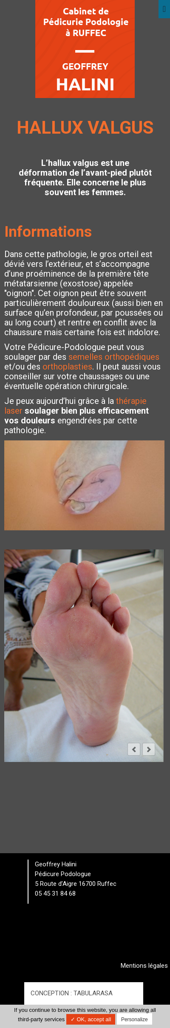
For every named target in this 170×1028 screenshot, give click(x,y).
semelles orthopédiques (113, 357)
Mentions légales (144, 965)
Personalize (134, 1019)
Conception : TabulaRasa (72, 993)
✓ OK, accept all (91, 1019)
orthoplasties (67, 366)
